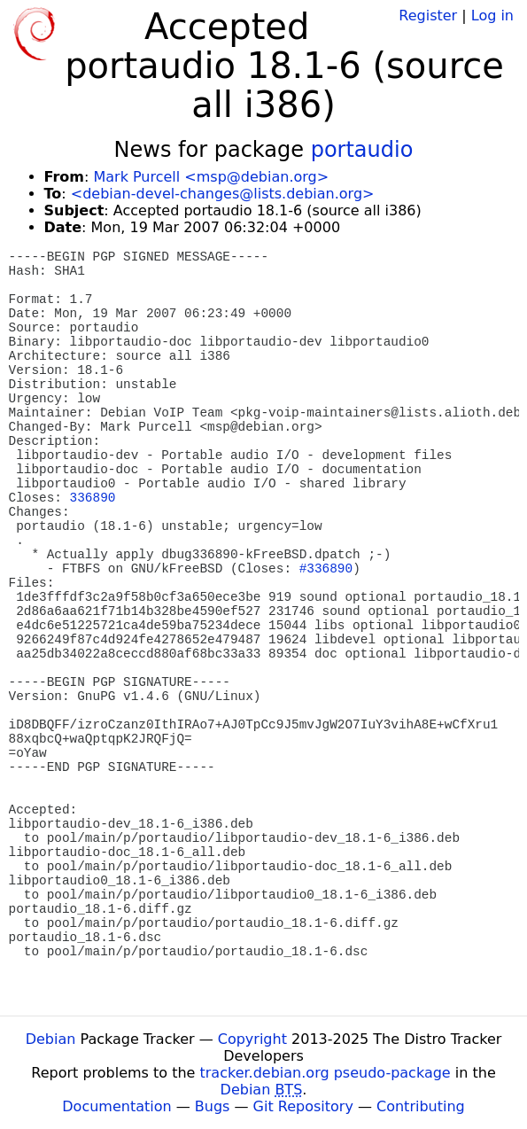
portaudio (362, 149)
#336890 (326, 569)
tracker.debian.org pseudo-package (325, 1072)
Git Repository (303, 1106)
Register (428, 15)
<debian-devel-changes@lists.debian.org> (223, 193)
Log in (492, 15)
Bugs (212, 1106)
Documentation (116, 1106)
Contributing (420, 1106)
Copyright (252, 1039)
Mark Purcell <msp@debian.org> (211, 176)
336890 (93, 498)
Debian (51, 1039)
